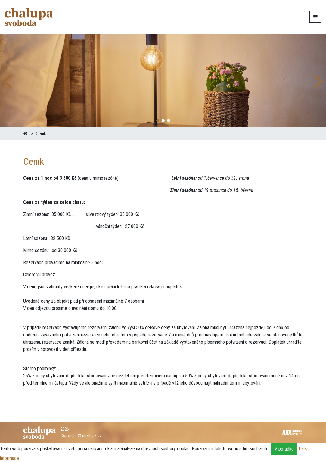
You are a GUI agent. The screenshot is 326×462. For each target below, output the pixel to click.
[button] (319, 80)
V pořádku (284, 449)
